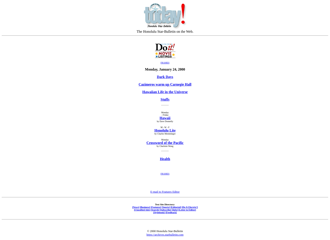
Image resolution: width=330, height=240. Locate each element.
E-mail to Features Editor (165, 191)
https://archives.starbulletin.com (165, 234)
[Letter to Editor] (187, 209)
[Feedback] (171, 212)
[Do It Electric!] (190, 207)
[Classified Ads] (142, 209)
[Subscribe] (165, 209)
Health (165, 159)
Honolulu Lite (165, 130)
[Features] (156, 207)
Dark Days (165, 77)
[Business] (145, 207)
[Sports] (166, 207)
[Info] (175, 209)
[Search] (155, 209)
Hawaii (165, 118)
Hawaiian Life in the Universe (165, 92)
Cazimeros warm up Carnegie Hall (165, 84)
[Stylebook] (159, 212)
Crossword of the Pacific (164, 143)
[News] (135, 207)
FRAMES (165, 62)
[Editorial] (175, 207)
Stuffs (165, 99)
